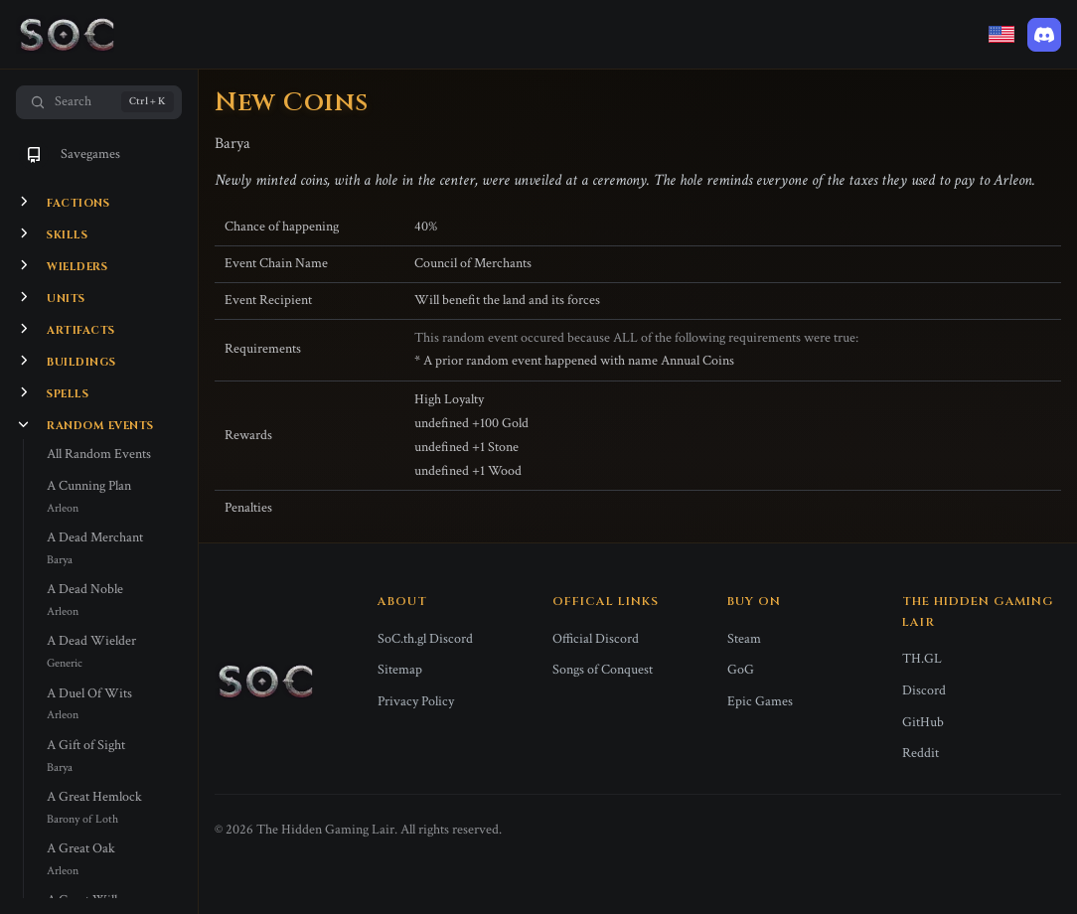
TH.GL (922, 659)
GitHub (923, 722)
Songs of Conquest (602, 670)
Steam (744, 639)
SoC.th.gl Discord (425, 639)
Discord (924, 690)
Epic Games (760, 701)
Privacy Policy (416, 701)
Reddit (920, 753)
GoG (740, 670)
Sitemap (400, 670)
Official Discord (595, 639)
